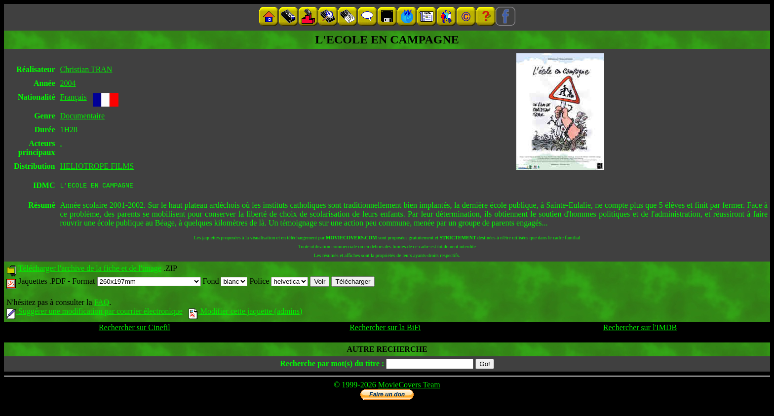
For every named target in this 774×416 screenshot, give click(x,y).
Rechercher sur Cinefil (134, 329)
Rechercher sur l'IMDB (640, 329)
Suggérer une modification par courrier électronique (94, 312)
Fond (225, 282)
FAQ (101, 304)
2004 (68, 83)
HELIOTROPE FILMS (97, 166)
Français (73, 97)
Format (136, 282)
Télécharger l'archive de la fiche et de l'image (89, 269)
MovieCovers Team (409, 386)
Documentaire (82, 116)
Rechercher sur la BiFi (385, 329)
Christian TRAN (86, 69)
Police (278, 282)
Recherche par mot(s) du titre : (332, 365)
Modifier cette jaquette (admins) (246, 312)
